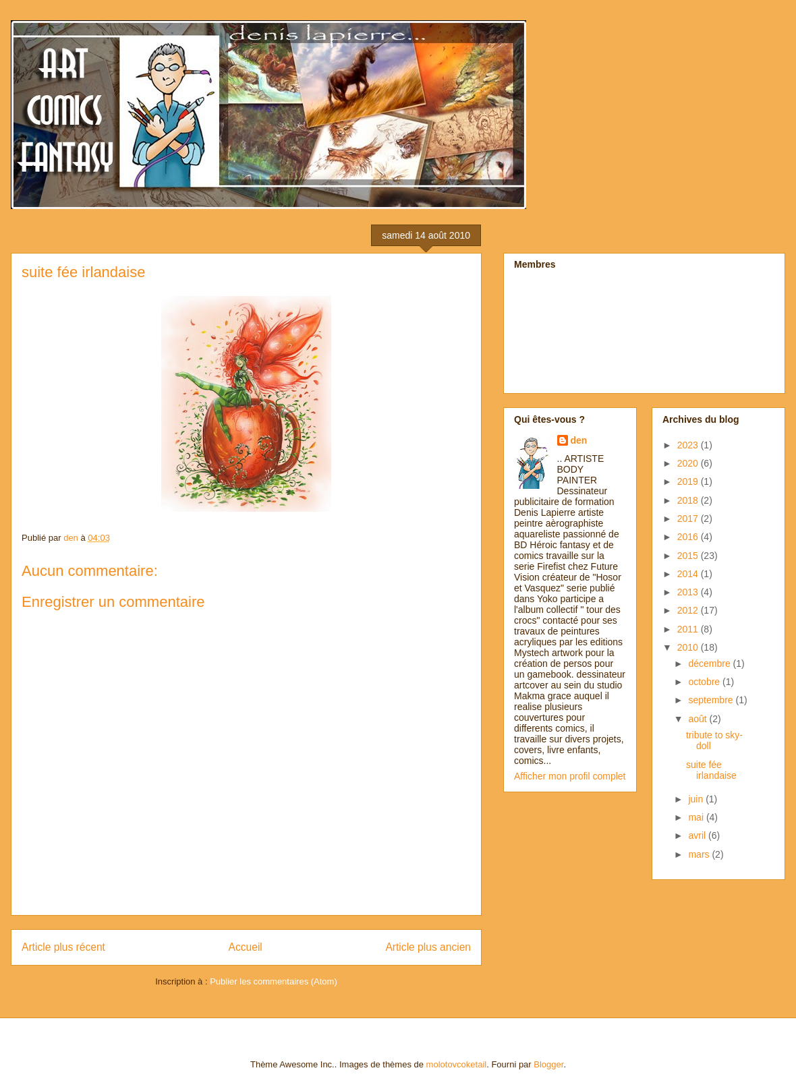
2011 (689, 629)
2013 (689, 592)
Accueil (245, 947)
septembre (711, 700)
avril (698, 835)
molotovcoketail (456, 1064)
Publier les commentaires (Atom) (273, 981)
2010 (689, 647)
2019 (689, 481)
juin (697, 799)
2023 (689, 445)
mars (700, 854)
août (698, 718)
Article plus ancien (428, 947)
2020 (689, 463)
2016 (689, 536)
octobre (705, 681)
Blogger (548, 1064)
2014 (689, 573)
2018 (689, 500)
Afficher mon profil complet (569, 776)
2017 (689, 518)
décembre (710, 663)
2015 (689, 555)
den (579, 440)
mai (697, 817)
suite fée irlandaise (711, 770)
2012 (689, 610)
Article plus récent (63, 947)
